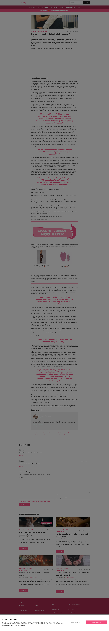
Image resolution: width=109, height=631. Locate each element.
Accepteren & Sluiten (96, 622)
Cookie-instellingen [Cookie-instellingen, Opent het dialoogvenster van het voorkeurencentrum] (75, 622)
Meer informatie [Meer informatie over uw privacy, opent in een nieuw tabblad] (21, 625)
